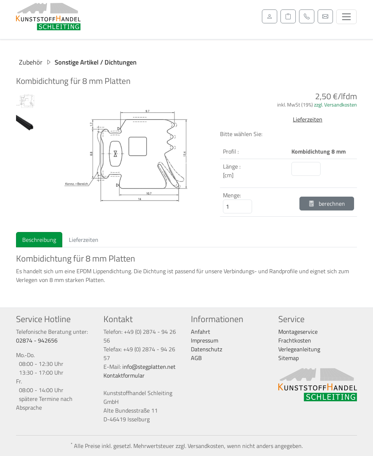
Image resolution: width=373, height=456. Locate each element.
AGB (196, 357)
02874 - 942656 (37, 340)
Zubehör (30, 62)
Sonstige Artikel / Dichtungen (96, 62)
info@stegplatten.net (149, 366)
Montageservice (298, 331)
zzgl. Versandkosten (335, 104)
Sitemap (288, 357)
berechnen (327, 203)
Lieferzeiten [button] (307, 119)
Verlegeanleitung (299, 349)
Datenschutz (206, 349)
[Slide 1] (124, 216)
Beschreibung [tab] (39, 239)
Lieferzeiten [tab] (83, 239)
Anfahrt (200, 331)
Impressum (204, 340)
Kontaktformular (124, 375)
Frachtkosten (294, 340)
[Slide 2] (137, 216)
